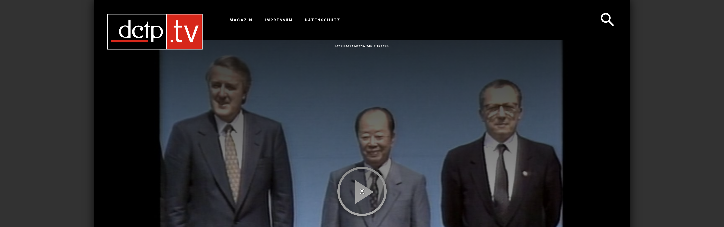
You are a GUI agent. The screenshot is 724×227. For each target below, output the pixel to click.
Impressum (279, 20)
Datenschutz (322, 20)
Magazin (241, 20)
